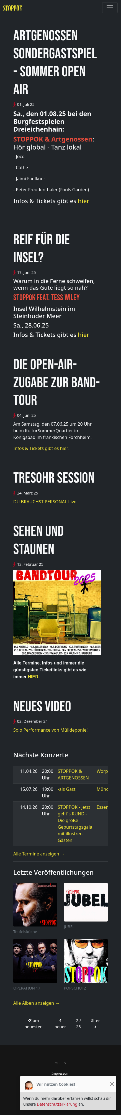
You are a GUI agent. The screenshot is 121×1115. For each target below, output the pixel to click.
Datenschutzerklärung (57, 1104)
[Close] (112, 1084)
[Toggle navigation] (110, 7)
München (106, 789)
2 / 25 (78, 1024)
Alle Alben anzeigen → (36, 1003)
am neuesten (33, 1024)
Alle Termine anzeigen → (39, 854)
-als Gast (66, 789)
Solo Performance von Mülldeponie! (50, 730)
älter (95, 1023)
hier (83, 201)
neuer (60, 1023)
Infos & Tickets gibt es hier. (41, 448)
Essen (103, 807)
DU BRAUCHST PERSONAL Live (44, 502)
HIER (32, 676)
